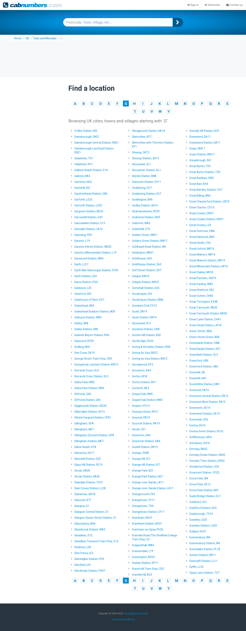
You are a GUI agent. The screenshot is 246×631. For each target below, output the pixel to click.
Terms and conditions (123, 619)
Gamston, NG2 (83, 181)
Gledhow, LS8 (82, 547)
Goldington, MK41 (143, 252)
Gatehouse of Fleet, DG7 (89, 299)
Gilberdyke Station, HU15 (89, 411)
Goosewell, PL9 (141, 323)
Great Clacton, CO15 (201, 207)
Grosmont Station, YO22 (204, 472)
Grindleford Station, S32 (204, 466)
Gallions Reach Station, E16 (91, 170)
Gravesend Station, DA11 (204, 142)
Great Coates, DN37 (201, 213)
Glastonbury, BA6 (85, 523)
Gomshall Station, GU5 (145, 287)
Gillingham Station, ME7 (89, 441)
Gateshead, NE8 (84, 305)
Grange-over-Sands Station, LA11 (153, 488)
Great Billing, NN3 (199, 195)
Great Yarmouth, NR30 (203, 307)
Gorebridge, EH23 (142, 341)
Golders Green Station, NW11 (150, 240)
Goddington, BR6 (142, 199)
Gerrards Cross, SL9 (86, 370)
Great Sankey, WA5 (201, 284)
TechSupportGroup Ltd (135, 613)
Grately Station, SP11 (145, 562)
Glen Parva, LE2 (83, 553)
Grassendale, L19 (142, 551)
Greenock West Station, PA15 (207, 401)
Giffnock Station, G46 (87, 399)
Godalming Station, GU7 (146, 193)
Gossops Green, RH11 (145, 411)
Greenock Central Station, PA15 (208, 395)
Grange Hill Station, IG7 (146, 464)
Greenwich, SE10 (199, 407)
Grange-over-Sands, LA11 (148, 482)
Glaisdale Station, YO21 (88, 482)
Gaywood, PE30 (84, 341)
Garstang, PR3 (83, 234)
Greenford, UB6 (198, 360)
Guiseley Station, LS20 (203, 525)
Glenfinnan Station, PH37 (89, 570)
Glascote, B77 (82, 500)
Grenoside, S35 (198, 419)
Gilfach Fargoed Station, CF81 (92, 417)
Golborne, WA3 (141, 223)
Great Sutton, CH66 (201, 295)
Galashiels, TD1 (83, 158)
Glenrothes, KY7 (142, 136)
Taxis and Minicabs (44, 38)
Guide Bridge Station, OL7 (205, 496)
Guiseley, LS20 (198, 519)
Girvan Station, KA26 (87, 476)
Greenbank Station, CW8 (204, 342)
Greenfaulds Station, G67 (204, 348)
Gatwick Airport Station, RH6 (91, 335)
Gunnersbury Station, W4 (204, 543)
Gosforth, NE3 (140, 388)
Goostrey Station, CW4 (146, 329)
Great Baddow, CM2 (201, 178)
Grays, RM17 (197, 148)
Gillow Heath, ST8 (85, 447)
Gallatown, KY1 (83, 164)
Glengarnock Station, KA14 (148, 130)
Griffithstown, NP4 (200, 437)
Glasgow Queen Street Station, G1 (95, 517)
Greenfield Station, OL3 (203, 354)
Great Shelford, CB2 (201, 289)
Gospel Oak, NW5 (142, 394)
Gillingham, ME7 (84, 429)
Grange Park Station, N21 (147, 476)
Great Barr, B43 (198, 183)
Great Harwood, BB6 (201, 236)
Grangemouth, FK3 (143, 494)
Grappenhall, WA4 (143, 545)
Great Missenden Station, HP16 (208, 266)
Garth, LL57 (81, 264)
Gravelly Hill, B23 (142, 574)
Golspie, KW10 (140, 276)
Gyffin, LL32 (196, 566)
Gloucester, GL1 (141, 164)
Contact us (234, 4)
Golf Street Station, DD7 (146, 270)
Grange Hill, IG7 (141, 458)
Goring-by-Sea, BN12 (145, 352)
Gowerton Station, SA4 (146, 441)
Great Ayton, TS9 (200, 166)
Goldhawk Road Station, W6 (149, 246)
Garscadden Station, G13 (89, 223)
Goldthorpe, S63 (142, 258)
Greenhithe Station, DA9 (204, 384)
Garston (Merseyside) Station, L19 (95, 252)
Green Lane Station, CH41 (205, 319)
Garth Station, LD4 (85, 276)
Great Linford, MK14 (201, 248)
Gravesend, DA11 (200, 136)
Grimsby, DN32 (198, 449)
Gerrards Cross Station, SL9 (91, 376)
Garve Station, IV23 (86, 282)
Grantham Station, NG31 (147, 523)
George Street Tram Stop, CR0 (93, 358)
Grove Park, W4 (198, 478)
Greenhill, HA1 (198, 378)
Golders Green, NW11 (145, 234)
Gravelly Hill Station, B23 (204, 130)
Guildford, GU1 (198, 502)
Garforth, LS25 (83, 199)
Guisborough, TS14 (201, 513)
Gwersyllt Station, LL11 (203, 560)
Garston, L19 (82, 240)
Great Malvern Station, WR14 (207, 260)
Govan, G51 (139, 429)
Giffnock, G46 (82, 394)
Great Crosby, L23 (200, 225)
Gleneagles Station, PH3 (89, 558)
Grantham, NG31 (142, 517)
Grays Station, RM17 (202, 154)
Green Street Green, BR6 (204, 337)
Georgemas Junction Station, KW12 (96, 364)
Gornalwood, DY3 (142, 364)
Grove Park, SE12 (200, 484)
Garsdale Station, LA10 (88, 229)
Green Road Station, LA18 (205, 325)
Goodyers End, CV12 (144, 305)
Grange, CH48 (140, 452)
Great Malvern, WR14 (202, 254)
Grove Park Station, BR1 (204, 490)
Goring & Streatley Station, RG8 (151, 346)
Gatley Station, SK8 (86, 329)
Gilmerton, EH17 (84, 452)
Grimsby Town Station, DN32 (207, 460)
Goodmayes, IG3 (142, 293)
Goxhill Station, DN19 (145, 447)
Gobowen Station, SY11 (146, 181)
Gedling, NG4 (82, 346)
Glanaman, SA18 (84, 494)
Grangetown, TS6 (143, 505)
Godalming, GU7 (142, 187)
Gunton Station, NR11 (202, 555)
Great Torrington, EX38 (203, 301)
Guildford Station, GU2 (203, 507)
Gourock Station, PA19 (146, 423)
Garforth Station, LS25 (88, 205)
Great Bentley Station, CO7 (205, 189)
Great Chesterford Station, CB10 (209, 201)
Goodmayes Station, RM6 (147, 299)
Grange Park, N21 (142, 470)
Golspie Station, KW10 (145, 282)
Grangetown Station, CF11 (148, 511)
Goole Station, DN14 (144, 317)
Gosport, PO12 (141, 405)
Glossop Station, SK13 (145, 158)
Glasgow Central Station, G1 (91, 511)
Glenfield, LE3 (82, 564)
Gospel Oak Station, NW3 (147, 399)
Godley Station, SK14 (145, 205)
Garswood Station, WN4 (88, 258)
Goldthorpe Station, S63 (146, 264)
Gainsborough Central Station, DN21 (96, 142)
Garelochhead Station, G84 (90, 193)
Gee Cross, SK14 (84, 352)
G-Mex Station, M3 (85, 130)
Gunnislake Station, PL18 (204, 549)
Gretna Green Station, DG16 (206, 431)
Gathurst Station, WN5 (88, 317)
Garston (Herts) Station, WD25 (92, 246)
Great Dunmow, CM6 (202, 231)
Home (17, 38)
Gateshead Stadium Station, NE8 (94, 311)
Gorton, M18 (139, 376)
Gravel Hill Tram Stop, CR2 (148, 568)
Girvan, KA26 (82, 470)
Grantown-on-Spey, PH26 (147, 529)
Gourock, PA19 (141, 417)
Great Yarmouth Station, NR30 (208, 313)
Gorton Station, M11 (144, 382)
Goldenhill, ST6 (141, 229)
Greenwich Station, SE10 (204, 413)
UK (27, 38)
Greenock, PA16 (199, 390)
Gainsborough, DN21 (87, 136)
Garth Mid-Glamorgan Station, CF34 (96, 270)
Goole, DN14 (139, 311)
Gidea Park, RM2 (84, 382)
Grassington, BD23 (143, 557)
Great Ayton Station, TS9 (204, 172)
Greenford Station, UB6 (203, 366)
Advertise (212, 4)
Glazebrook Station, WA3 (89, 529)
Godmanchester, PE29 (145, 211)
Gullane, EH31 (197, 531)
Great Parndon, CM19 (202, 278)
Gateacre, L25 (82, 287)
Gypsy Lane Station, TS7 (204, 572)
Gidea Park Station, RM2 (89, 388)
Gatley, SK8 (81, 323)
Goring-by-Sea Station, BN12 (149, 358)
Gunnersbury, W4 (199, 537)
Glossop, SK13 (140, 152)
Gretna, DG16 (197, 425)
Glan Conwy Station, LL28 (90, 488)
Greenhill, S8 (197, 372)
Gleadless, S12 (83, 535)
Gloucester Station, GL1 (146, 170)
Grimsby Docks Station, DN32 (207, 454)
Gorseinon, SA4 (141, 370)
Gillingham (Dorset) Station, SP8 (94, 435)
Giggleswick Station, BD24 (90, 405)
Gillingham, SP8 (84, 423)
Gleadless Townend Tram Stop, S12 (96, 541)
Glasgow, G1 (81, 505)
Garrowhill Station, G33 (88, 217)
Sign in (193, 4)
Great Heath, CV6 (200, 242)
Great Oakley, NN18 (201, 272)
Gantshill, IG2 (82, 187)
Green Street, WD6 (200, 331)
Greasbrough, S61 (200, 160)
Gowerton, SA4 (141, 435)
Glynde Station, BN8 (144, 176)
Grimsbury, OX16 (199, 443)
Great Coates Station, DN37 (206, 219)
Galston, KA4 (82, 176)
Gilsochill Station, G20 (87, 458)
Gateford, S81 (83, 293)
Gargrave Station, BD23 (88, 211)
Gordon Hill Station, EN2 (146, 335)
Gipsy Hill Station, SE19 (88, 464)
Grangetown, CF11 (143, 500)
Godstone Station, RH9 (146, 217)
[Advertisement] (123, 59)
